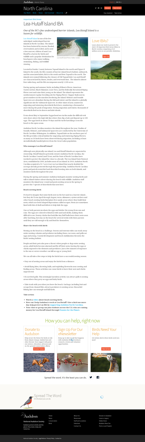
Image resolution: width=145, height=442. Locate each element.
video (35, 300)
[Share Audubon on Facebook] (98, 377)
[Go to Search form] (66, 13)
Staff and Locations (80, 421)
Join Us (118, 2)
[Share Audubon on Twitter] (91, 377)
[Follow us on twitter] (96, 8)
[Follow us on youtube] (101, 8)
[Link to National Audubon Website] (28, 2)
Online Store (103, 421)
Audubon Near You (104, 423)
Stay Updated (108, 13)
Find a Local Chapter (105, 426)
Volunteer (77, 423)
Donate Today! (39, 349)
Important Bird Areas (32, 19)
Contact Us (77, 426)
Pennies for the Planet (69, 310)
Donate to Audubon (105, 416)
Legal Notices (42, 438)
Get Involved (49, 13)
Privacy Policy (50, 438)
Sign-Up (106, 56)
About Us (59, 13)
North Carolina (37, 8)
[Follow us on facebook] (99, 8)
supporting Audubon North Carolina (66, 305)
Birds (34, 13)
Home (50, 416)
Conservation (53, 421)
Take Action (117, 8)
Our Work (27, 13)
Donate (107, 8)
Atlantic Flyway (39, 2)
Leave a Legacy (104, 418)
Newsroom (77, 418)
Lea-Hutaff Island (30, 38)
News (41, 13)
